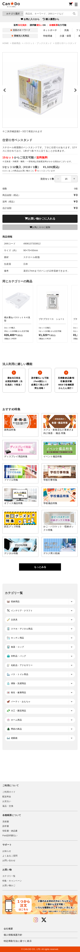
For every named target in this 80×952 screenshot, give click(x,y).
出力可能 (57, 25)
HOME (5, 43)
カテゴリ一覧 (8, 876)
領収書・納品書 (10, 831)
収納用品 (16, 43)
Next (75, 90)
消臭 (66, 30)
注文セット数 (59, 178)
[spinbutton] (66, 179)
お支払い (6, 801)
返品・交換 (7, 806)
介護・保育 (65, 36)
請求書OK (38, 25)
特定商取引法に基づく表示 (18, 941)
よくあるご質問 (10, 856)
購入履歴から (51, 19)
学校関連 (47, 36)
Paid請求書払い (10, 835)
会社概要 (8, 928)
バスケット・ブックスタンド (38, 43)
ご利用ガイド (8, 792)
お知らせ (6, 851)
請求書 (5, 826)
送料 (20, 25)
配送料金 (6, 797)
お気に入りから (30, 19)
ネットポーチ (50, 30)
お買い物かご (8, 885)
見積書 (5, 821)
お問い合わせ (8, 860)
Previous (4, 90)
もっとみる (40, 567)
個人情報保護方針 (13, 935)
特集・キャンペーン (12, 881)
